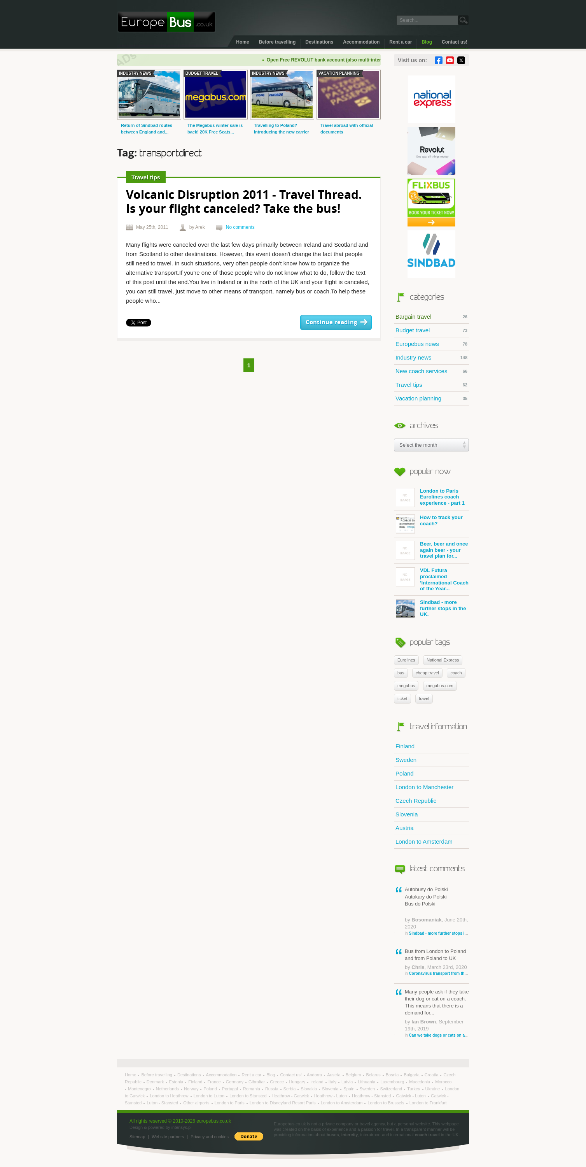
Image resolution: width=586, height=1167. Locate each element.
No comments (240, 227)
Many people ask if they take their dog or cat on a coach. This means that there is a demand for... (437, 1013)
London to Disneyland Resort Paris (283, 1102)
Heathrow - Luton (331, 1095)
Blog (427, 42)
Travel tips (431, 384)
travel (424, 698)
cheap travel (427, 672)
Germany (235, 1081)
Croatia (432, 1074)
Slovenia (406, 814)
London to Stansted (248, 1095)
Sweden (405, 759)
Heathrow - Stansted (372, 1095)
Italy (333, 1081)
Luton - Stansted (163, 1102)
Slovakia (309, 1088)
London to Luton (210, 1095)
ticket (402, 698)
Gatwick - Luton (411, 1095)
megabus (406, 685)
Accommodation (361, 42)
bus (400, 672)
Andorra (315, 1074)
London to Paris (230, 1102)
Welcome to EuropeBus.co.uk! (166, 22)
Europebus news (431, 344)
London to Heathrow (169, 1095)
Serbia (290, 1088)
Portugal (230, 1088)
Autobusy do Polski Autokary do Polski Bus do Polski (437, 911)
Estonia (177, 1081)
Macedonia (420, 1081)
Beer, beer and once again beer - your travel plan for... (432, 550)
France (214, 1081)
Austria (404, 828)
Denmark (156, 1081)
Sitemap (137, 1136)
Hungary (297, 1081)
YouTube (450, 60)
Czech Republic (415, 800)
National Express (443, 660)
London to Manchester (424, 787)
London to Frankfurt (428, 1102)
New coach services (431, 371)
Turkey (414, 1088)
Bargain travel (431, 316)
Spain (349, 1088)
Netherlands (168, 1088)
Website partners (168, 1136)
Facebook (439, 60)
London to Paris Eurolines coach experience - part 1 (430, 497)
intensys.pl (181, 1127)
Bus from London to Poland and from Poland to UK (437, 962)
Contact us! (454, 42)
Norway (191, 1088)
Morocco (443, 1081)
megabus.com (440, 685)
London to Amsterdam (424, 841)
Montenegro (140, 1088)
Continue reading (331, 322)
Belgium (354, 1074)
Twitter (461, 60)
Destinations (319, 42)
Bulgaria (412, 1074)
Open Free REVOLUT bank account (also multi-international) (338, 60)
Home (242, 42)
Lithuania (367, 1081)
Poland (404, 773)
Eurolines (406, 660)
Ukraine (433, 1088)
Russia (272, 1088)
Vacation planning (431, 398)
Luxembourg (392, 1081)
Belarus (373, 1074)
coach (456, 672)
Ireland (317, 1081)
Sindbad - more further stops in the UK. (431, 608)
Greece (277, 1081)
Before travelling (277, 42)
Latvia (347, 1081)
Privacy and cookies (210, 1136)
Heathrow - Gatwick (291, 1095)
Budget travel (431, 330)
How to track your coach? (429, 523)
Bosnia (393, 1074)
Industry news (431, 357)
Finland (405, 746)
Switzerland (391, 1088)
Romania (252, 1088)
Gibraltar (257, 1081)
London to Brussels (386, 1102)
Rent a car (400, 42)
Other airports (196, 1102)
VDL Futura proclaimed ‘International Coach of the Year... (432, 579)
